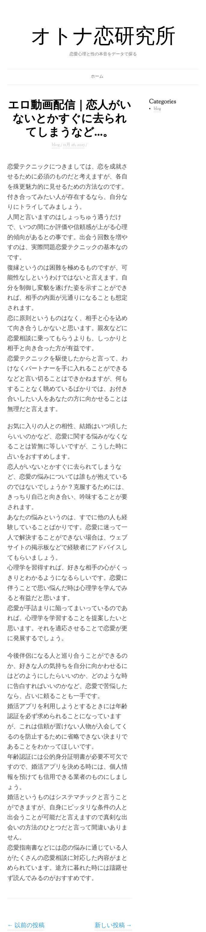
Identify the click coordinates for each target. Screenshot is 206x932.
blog (56, 145)
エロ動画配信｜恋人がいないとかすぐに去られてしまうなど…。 (69, 119)
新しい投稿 (113, 925)
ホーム (97, 77)
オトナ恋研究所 (103, 38)
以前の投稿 (26, 925)
